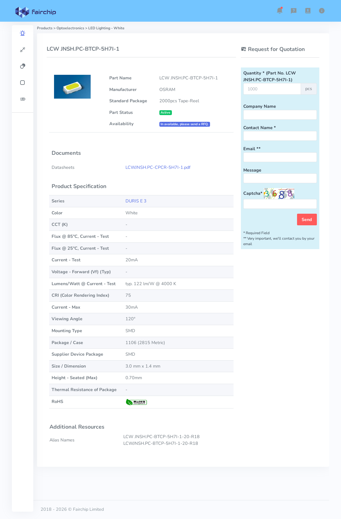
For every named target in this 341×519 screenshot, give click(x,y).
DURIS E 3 (136, 201)
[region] (22, 268)
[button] (280, 10)
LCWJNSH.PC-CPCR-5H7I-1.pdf (157, 167)
